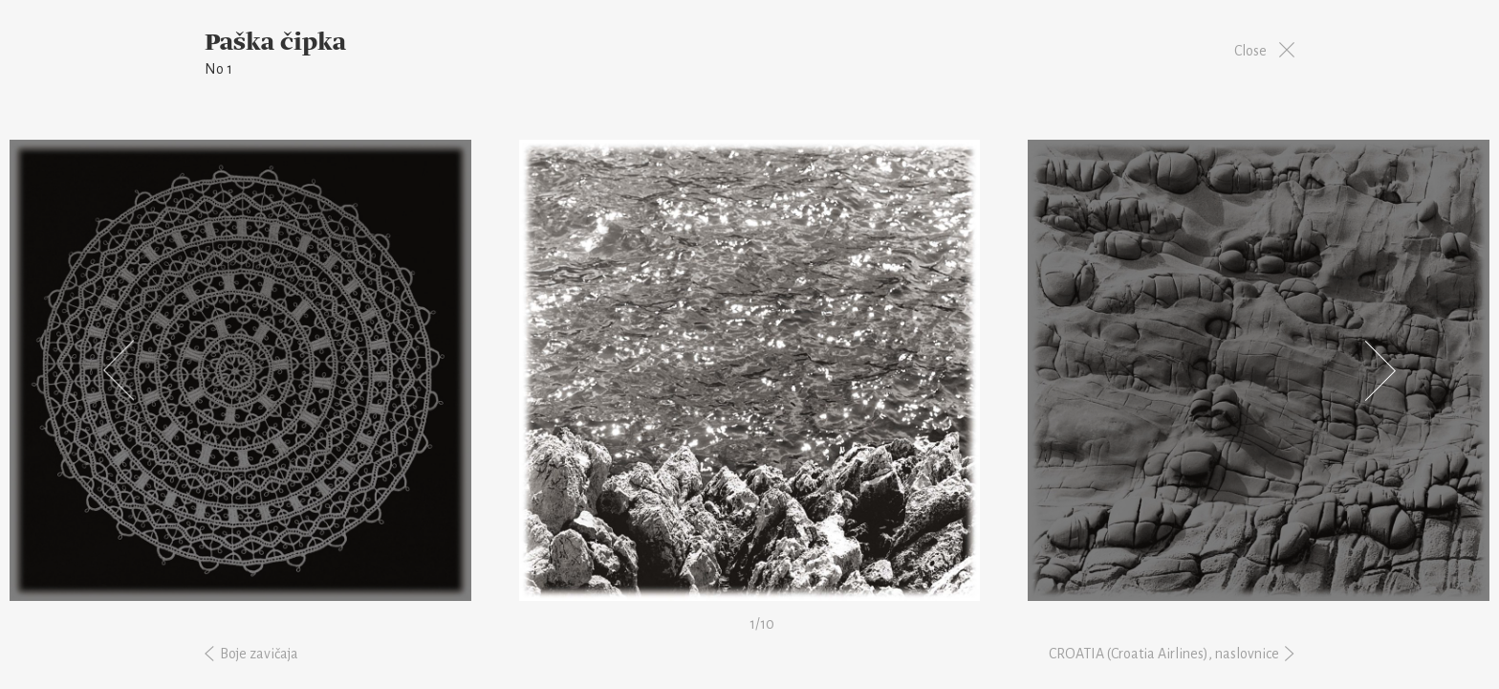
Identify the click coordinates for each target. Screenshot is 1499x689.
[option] (749, 370)
